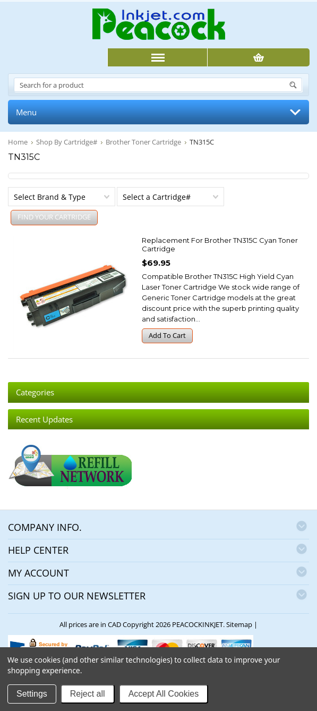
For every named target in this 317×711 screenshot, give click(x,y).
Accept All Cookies (163, 693)
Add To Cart (167, 335)
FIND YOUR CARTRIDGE (54, 217)
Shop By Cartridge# (66, 142)
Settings (31, 693)
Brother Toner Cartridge (143, 142)
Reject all (87, 693)
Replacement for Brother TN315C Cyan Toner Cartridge (220, 244)
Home (18, 142)
